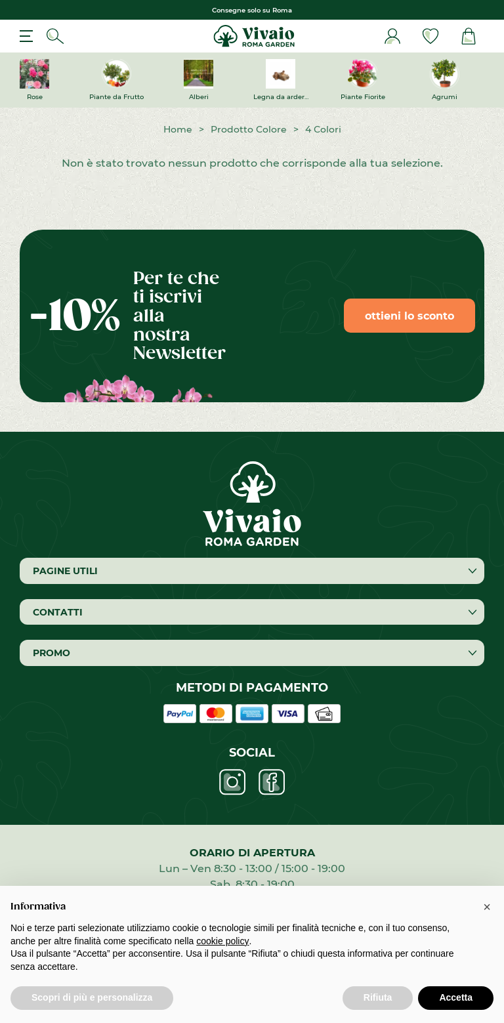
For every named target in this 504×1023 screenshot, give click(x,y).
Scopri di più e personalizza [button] (92, 997)
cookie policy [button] (222, 941)
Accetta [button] (455, 997)
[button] (486, 906)
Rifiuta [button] (378, 997)
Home (177, 129)
